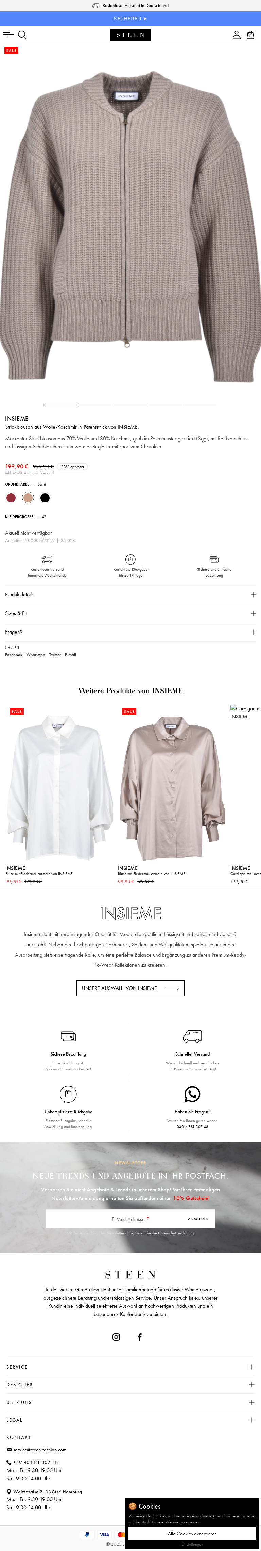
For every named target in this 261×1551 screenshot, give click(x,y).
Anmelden (198, 1218)
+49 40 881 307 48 (35, 1462)
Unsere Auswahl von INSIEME (119, 988)
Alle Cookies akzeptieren (192, 1533)
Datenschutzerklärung (176, 1233)
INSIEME (17, 418)
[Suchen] (22, 34)
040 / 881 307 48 (192, 1126)
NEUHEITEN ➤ (131, 18)
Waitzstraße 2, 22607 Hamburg (47, 1491)
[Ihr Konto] (236, 34)
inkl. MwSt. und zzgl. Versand (29, 473)
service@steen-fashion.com (40, 1449)
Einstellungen (192, 1544)
